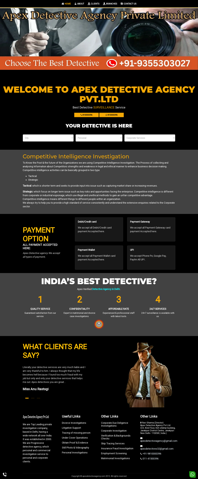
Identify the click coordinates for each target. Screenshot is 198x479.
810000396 (86, 115)
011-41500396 (150, 458)
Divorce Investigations (74, 422)
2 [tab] (32, 398)
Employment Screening (114, 453)
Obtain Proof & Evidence (75, 442)
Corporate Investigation (114, 430)
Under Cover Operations (75, 437)
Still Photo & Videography (75, 447)
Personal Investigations (75, 452)
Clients (93, 3)
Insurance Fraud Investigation (117, 448)
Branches (110, 3)
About (79, 3)
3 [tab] (38, 398)
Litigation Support (71, 427)
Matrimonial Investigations (115, 458)
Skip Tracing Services (113, 443)
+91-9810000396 (151, 453)
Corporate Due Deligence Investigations (114, 424)
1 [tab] (27, 398)
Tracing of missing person (76, 432)
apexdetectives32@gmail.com (157, 448)
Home (66, 3)
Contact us (128, 3)
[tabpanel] (60, 381)
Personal (99, 137)
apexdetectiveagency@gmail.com (158, 440)
